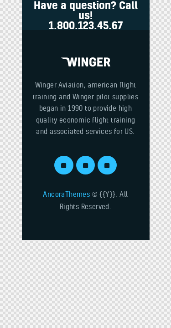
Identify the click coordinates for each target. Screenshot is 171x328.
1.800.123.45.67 (86, 25)
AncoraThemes (66, 194)
